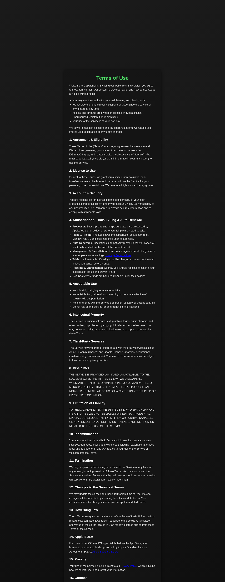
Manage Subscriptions (118, 255)
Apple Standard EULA (105, 551)
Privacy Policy (129, 566)
